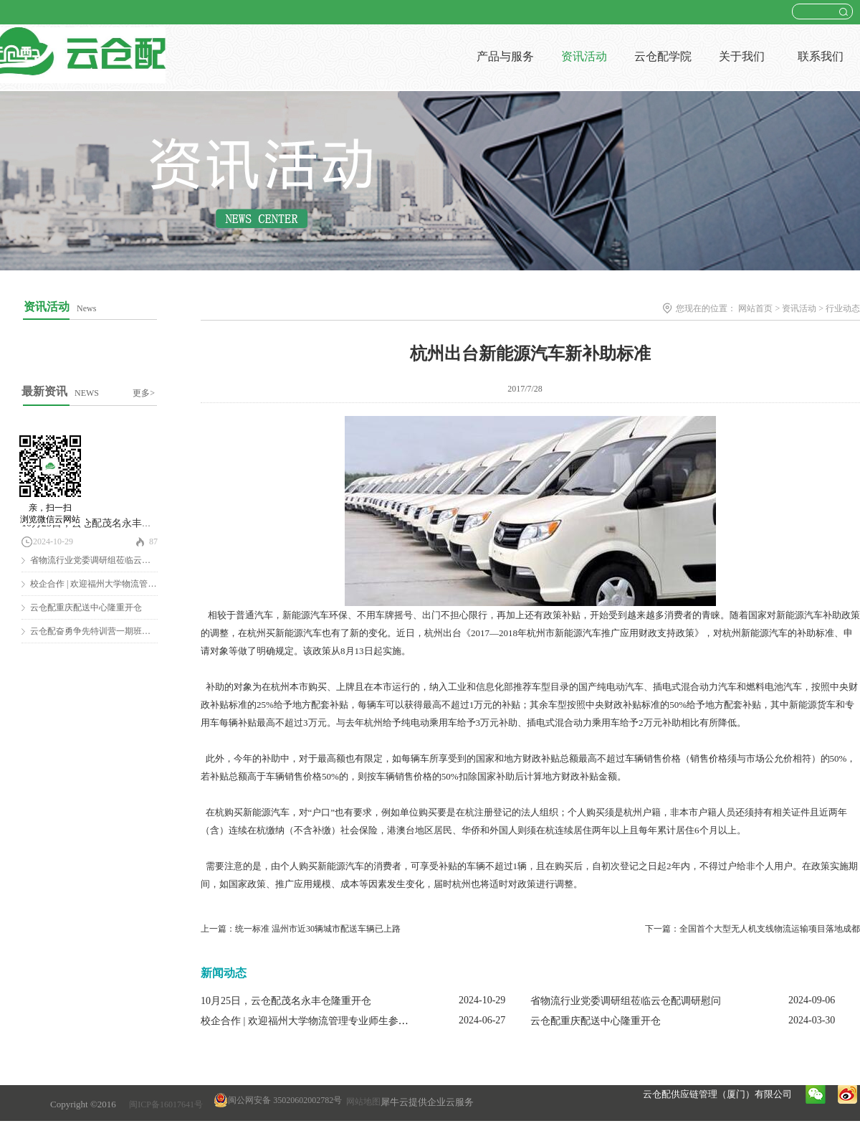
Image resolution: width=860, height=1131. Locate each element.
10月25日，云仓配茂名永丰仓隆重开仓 (107, 523)
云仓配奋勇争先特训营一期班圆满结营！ (107, 631)
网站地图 (361, 1102)
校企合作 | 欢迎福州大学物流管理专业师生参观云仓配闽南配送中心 (350, 1021)
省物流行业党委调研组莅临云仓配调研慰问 (112, 560)
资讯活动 (799, 308)
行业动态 (843, 308)
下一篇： (752, 929)
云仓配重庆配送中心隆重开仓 (86, 607)
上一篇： (301, 929)
